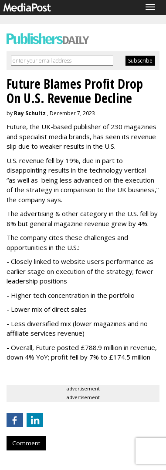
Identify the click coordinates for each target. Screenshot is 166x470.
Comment (26, 443)
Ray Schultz (30, 113)
